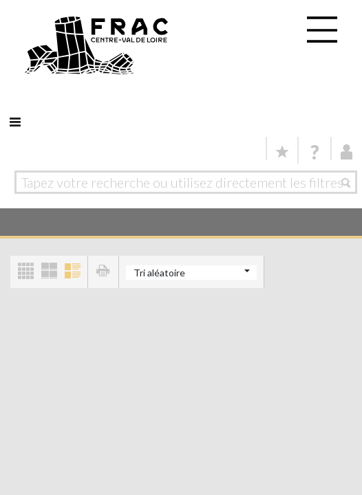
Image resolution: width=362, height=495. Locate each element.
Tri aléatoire (159, 272)
